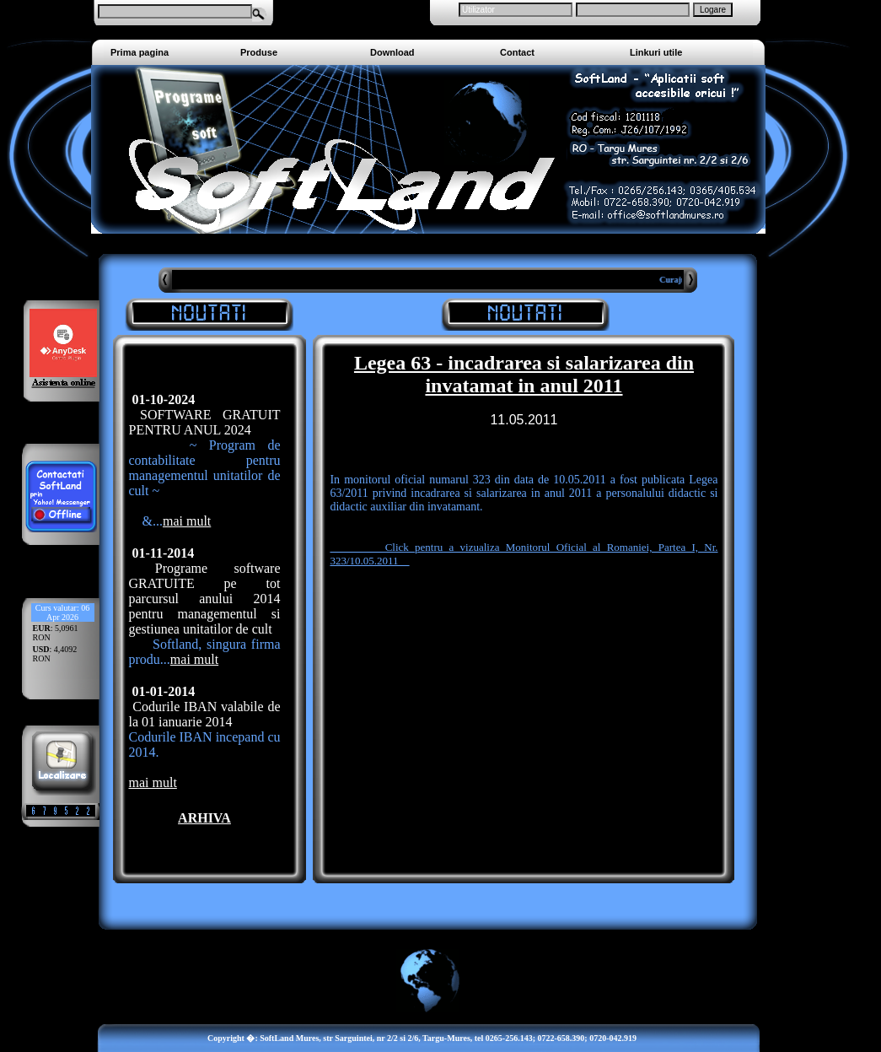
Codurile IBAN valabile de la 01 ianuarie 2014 (205, 714)
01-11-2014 (162, 553)
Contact (517, 52)
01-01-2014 (162, 691)
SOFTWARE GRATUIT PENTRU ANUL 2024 (205, 422)
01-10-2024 (162, 399)
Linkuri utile (656, 52)
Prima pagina (139, 52)
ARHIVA (204, 818)
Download (392, 52)
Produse (258, 52)
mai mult (187, 521)
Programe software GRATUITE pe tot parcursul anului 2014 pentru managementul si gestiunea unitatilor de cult (205, 598)
